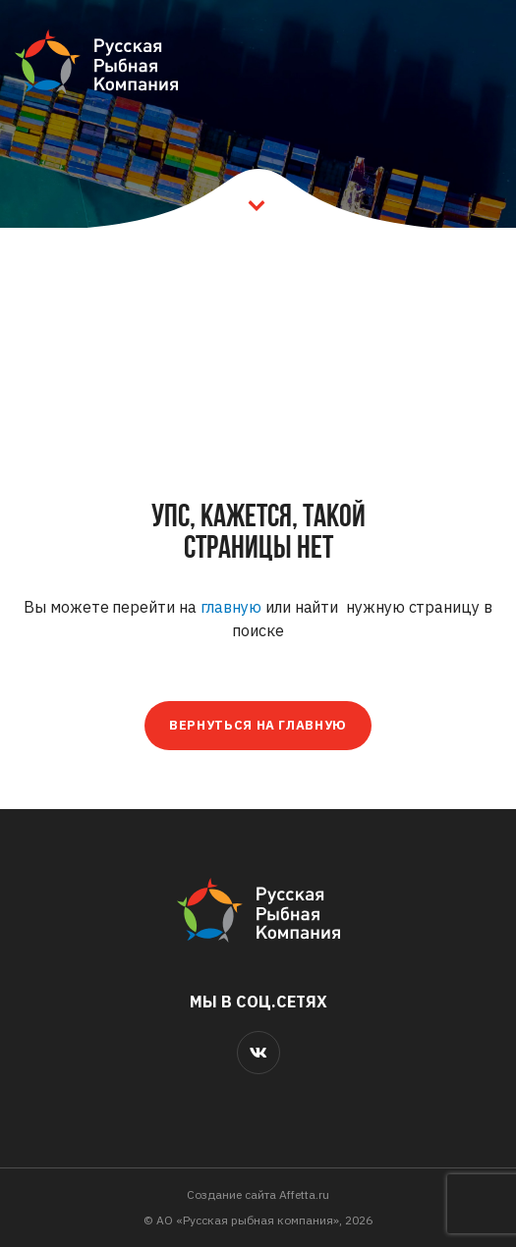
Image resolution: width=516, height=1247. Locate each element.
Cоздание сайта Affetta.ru (258, 1194)
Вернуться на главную (258, 725)
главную (231, 607)
